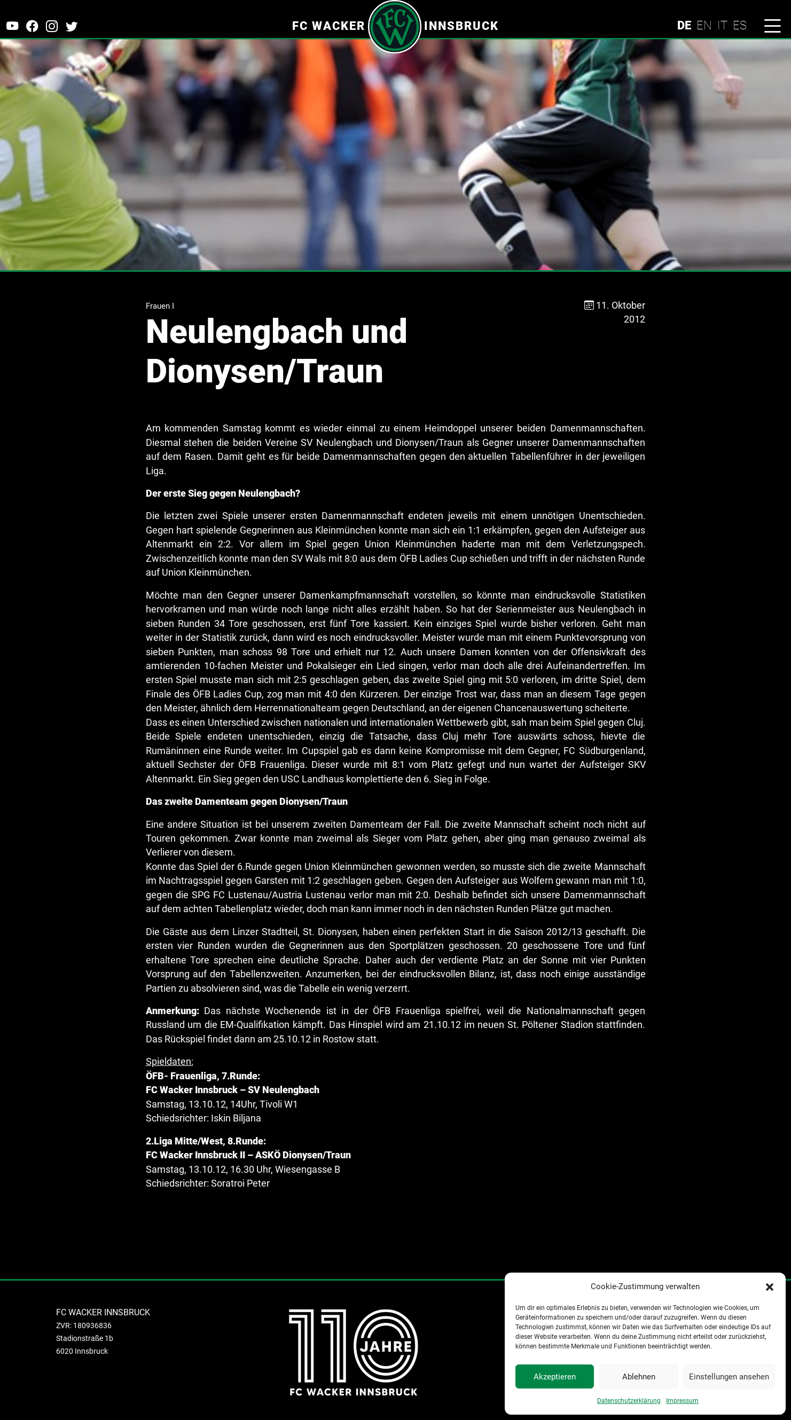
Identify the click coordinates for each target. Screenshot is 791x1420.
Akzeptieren (555, 1377)
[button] (769, 1286)
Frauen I (160, 306)
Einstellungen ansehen (729, 1377)
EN (704, 25)
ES (740, 25)
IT (722, 25)
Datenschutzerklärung (629, 1401)
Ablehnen (638, 1377)
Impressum (682, 1401)
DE (684, 25)
